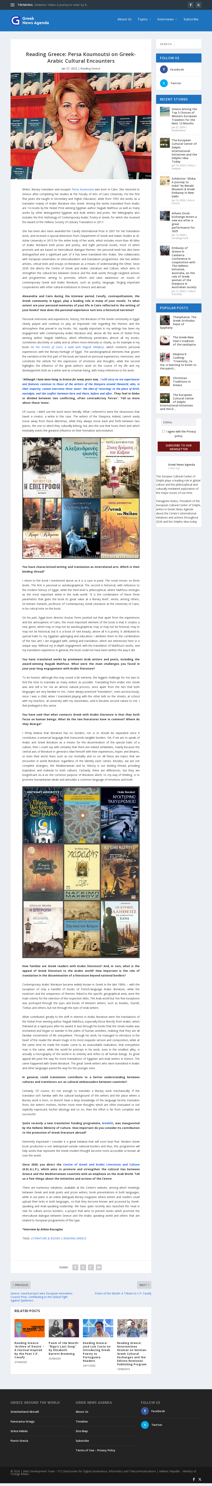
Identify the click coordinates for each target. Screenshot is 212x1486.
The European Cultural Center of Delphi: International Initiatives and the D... (177, 405)
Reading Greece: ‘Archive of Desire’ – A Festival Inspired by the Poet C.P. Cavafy (29, 1353)
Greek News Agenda (181, 467)
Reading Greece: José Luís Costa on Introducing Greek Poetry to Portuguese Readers (96, 1354)
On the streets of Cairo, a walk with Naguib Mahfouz (67, 350)
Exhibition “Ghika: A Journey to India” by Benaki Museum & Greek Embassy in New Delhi (184, 190)
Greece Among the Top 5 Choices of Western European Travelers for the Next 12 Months (184, 119)
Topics (142, 22)
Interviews (165, 22)
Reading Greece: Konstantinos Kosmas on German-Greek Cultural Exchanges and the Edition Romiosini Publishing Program (132, 1356)
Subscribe (191, 22)
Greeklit (107, 1126)
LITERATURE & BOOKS (45, 1241)
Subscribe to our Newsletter (179, 450)
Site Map (82, 1434)
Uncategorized (180, 241)
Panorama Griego (23, 1424)
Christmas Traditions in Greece (182, 384)
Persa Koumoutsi (83, 192)
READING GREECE (74, 1241)
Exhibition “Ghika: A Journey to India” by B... (61, 5)
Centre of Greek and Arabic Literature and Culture (101, 1167)
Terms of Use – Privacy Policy (95, 1453)
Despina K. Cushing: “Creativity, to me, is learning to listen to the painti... (178, 364)
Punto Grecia (19, 1443)
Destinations (179, 133)
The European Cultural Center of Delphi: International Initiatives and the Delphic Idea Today (184, 153)
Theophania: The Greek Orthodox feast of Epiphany (178, 325)
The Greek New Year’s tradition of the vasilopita (184, 343)
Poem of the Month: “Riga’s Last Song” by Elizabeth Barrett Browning (64, 1351)
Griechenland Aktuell (25, 1414)
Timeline (82, 1424)
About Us (125, 22)
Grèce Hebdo (19, 1434)
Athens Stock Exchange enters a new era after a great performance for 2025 (184, 225)
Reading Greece (90, 71)
